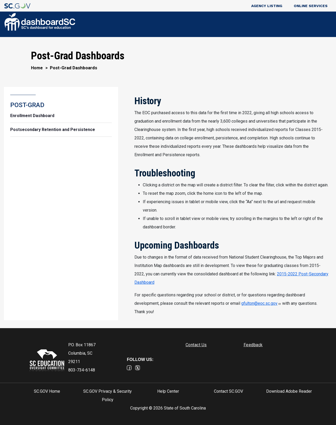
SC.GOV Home (47, 391)
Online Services (311, 6)
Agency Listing (266, 6)
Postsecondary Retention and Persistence (52, 129)
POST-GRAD (279, 24)
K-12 (252, 24)
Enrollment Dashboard (32, 115)
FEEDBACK (312, 24)
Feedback (253, 344)
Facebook (129, 367)
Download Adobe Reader (289, 391)
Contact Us (196, 344)
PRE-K (233, 24)
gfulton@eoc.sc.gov (261, 303)
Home (37, 67)
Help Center (168, 391)
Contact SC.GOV (228, 391)
